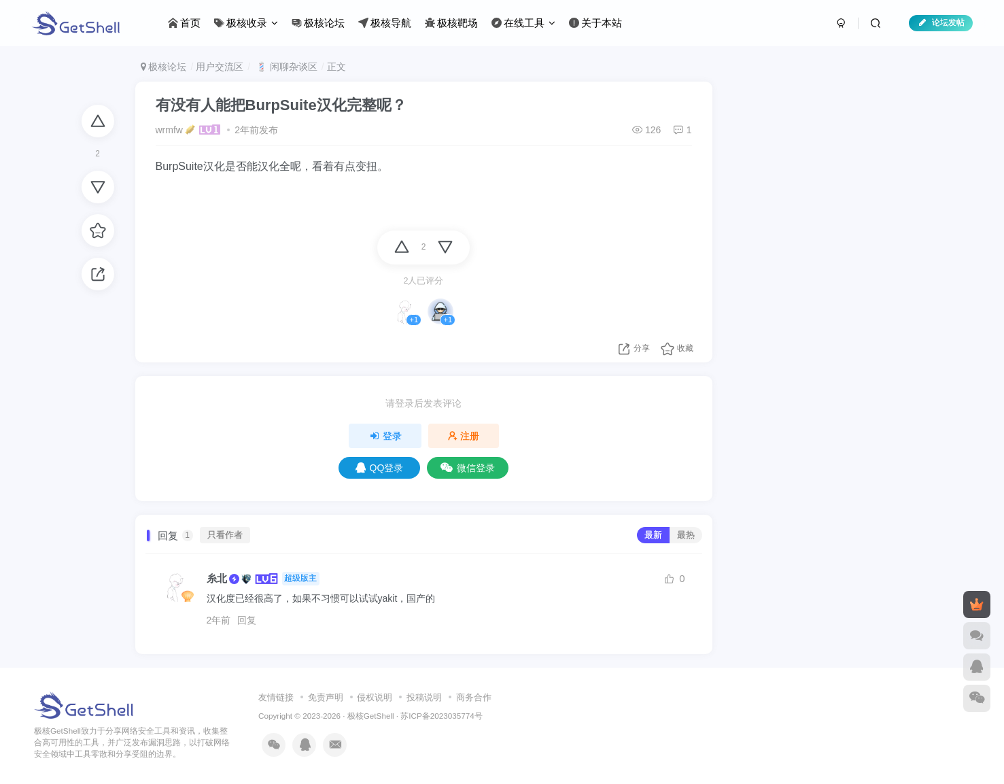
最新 (653, 535)
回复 (246, 620)
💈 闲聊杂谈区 (285, 66)
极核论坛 (164, 66)
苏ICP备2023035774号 (441, 715)
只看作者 (225, 535)
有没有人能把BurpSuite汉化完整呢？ (281, 105)
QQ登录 (380, 467)
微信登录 (467, 467)
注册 (463, 435)
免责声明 (325, 697)
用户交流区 (219, 66)
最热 (686, 535)
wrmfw (169, 129)
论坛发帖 (941, 22)
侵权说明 (374, 697)
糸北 (217, 578)
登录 (385, 435)
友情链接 (276, 697)
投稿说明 (424, 697)
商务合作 (473, 697)
